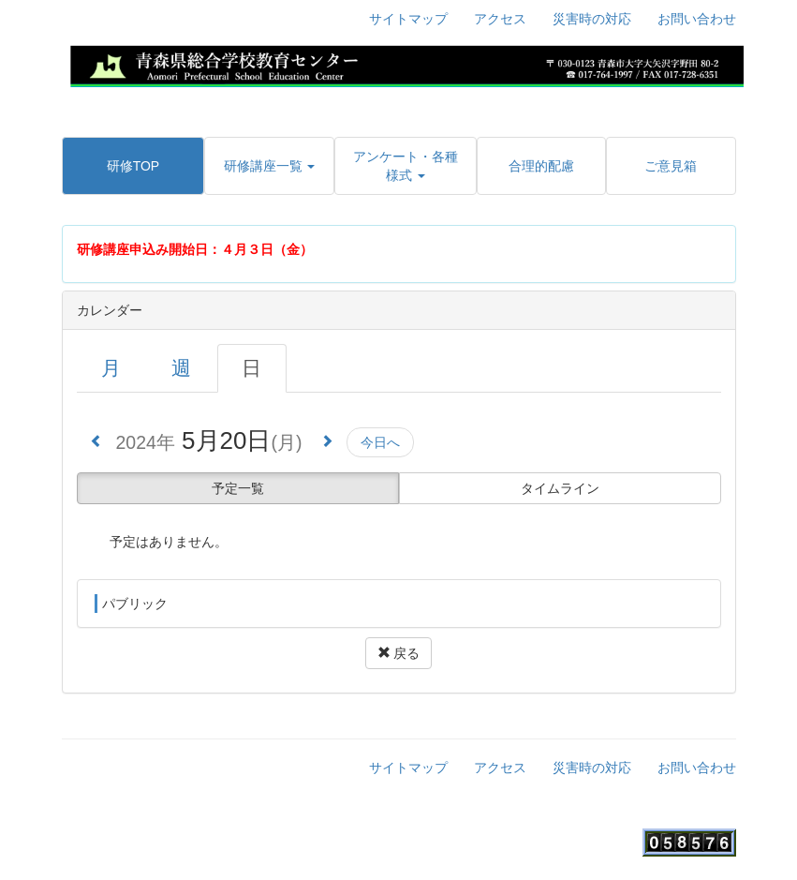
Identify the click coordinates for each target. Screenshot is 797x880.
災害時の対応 (592, 18)
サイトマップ (408, 18)
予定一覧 (238, 488)
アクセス (500, 18)
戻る (399, 653)
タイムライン (560, 488)
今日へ (380, 442)
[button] (268, 166)
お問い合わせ (696, 18)
